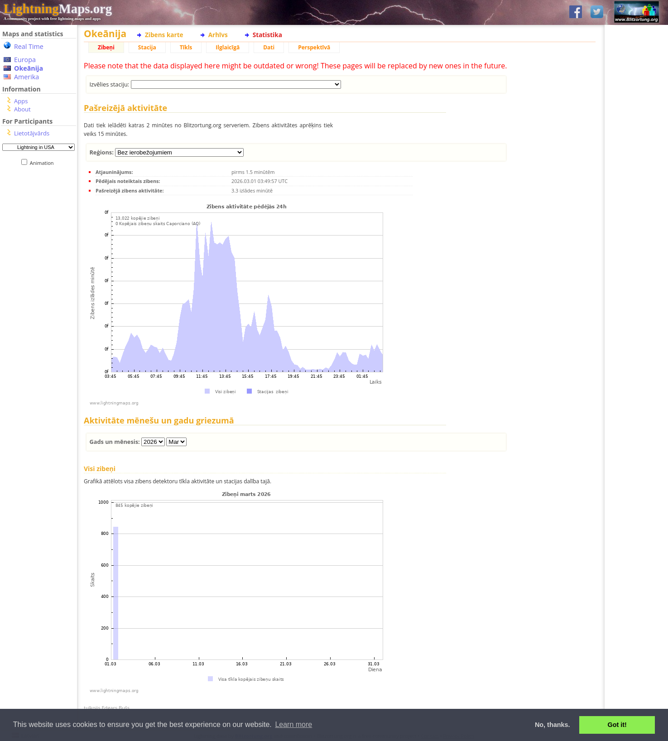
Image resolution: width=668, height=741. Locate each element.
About (22, 109)
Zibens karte (164, 34)
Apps (21, 101)
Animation (44, 162)
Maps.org (58, 8)
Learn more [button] (293, 724)
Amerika (26, 76)
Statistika (267, 34)
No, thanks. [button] (552, 724)
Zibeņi (106, 47)
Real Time (28, 46)
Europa (25, 59)
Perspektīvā (314, 47)
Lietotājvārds (31, 133)
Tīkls (186, 47)
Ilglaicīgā (228, 47)
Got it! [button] (617, 724)
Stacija (147, 47)
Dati (268, 47)
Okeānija (28, 68)
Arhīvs (218, 34)
